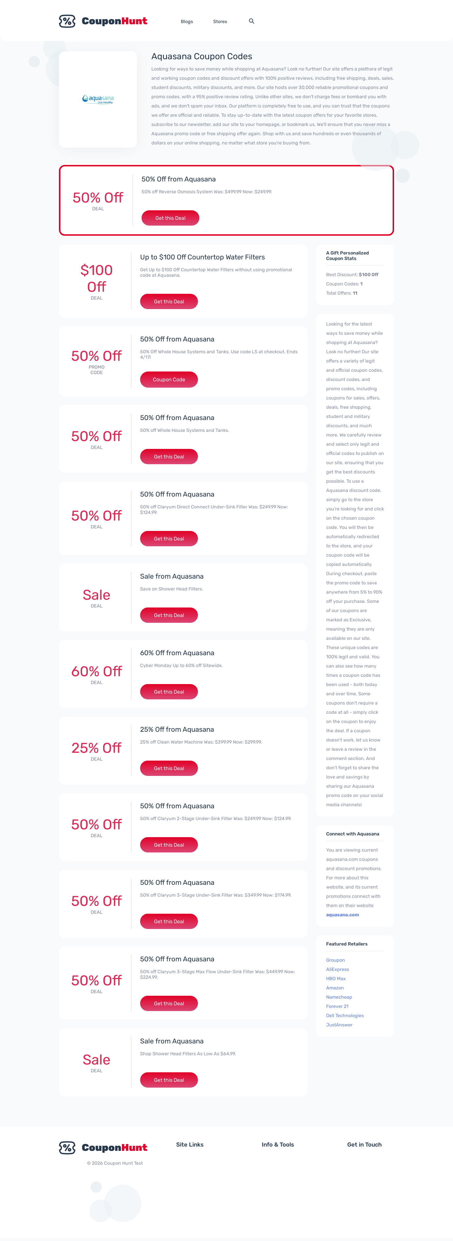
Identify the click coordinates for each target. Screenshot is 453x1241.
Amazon (335, 988)
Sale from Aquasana (172, 577)
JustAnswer (339, 1025)
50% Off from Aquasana (179, 179)
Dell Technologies (345, 1016)
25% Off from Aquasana (177, 731)
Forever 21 (337, 1006)
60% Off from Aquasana (177, 654)
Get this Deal (170, 218)
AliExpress (337, 969)
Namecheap (339, 997)
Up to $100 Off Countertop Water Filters (202, 257)
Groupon (335, 960)
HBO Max (336, 979)
